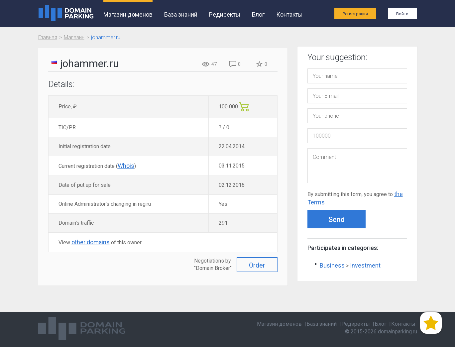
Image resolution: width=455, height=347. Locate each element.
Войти (402, 13)
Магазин (74, 37)
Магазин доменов (128, 14)
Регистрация (355, 13)
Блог (258, 14)
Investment (365, 265)
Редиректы (224, 14)
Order (257, 265)
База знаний (180, 14)
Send (336, 219)
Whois (126, 165)
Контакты (289, 14)
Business (332, 265)
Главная (47, 37)
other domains (90, 242)
